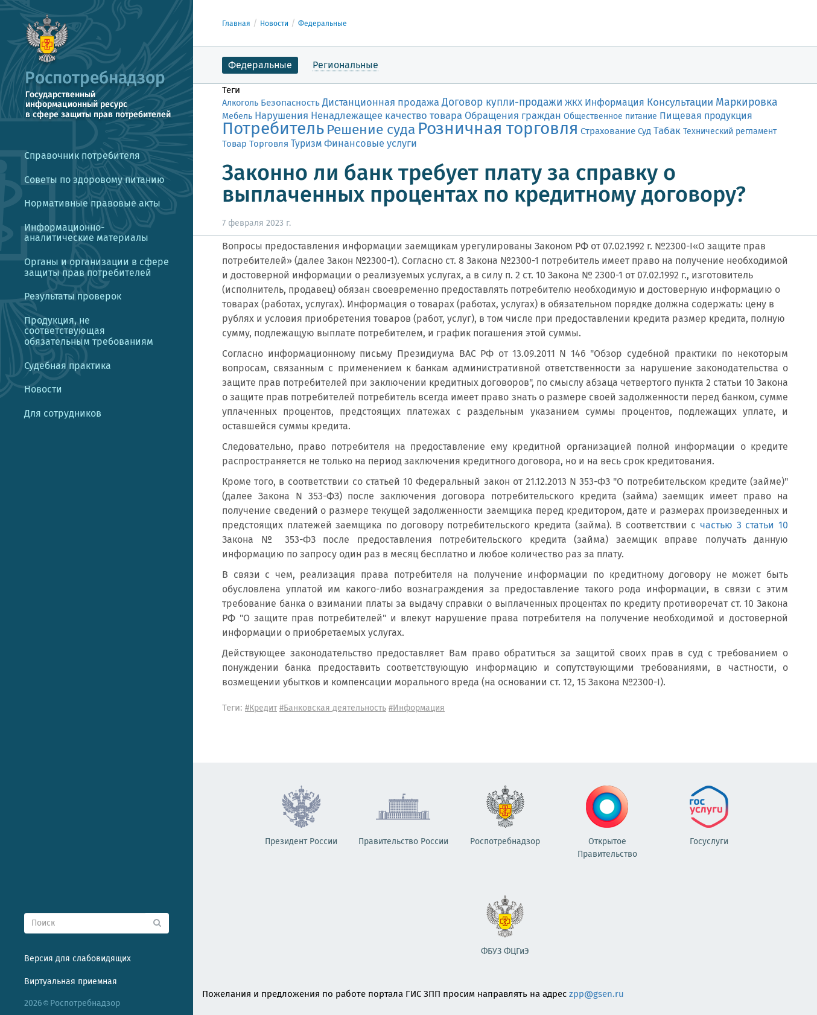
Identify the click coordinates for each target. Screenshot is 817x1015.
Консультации (680, 102)
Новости (274, 23)
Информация (614, 102)
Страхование (607, 131)
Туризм (306, 143)
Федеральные (322, 23)
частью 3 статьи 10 (744, 525)
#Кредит (261, 708)
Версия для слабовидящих (77, 958)
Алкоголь (240, 103)
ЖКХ (573, 102)
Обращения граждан (513, 115)
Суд (644, 131)
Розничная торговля (498, 128)
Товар (234, 143)
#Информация (417, 708)
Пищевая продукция (706, 115)
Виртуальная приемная (70, 981)
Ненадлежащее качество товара (386, 115)
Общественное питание (610, 116)
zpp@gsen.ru (596, 993)
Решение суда (370, 129)
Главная (236, 23)
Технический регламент (730, 131)
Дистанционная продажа (380, 102)
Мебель (237, 116)
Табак (667, 130)
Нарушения (281, 115)
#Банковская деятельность (332, 708)
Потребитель (273, 128)
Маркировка (747, 102)
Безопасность (290, 102)
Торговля (268, 143)
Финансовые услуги (370, 143)
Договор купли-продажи (502, 102)
